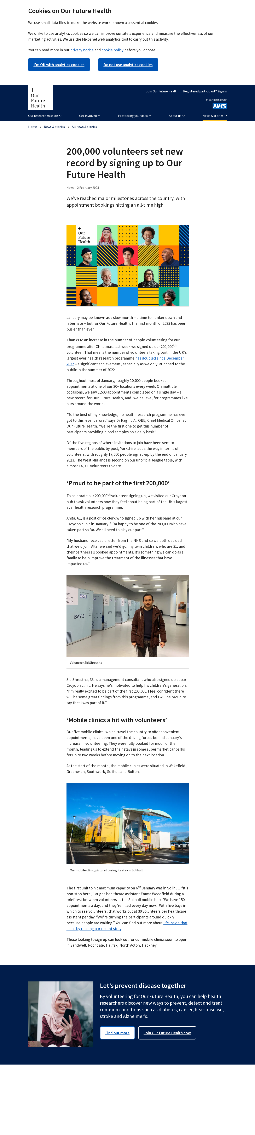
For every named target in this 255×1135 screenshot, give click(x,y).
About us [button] (177, 116)
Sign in (222, 91)
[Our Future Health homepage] (40, 97)
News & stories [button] (215, 116)
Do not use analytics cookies (128, 64)
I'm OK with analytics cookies (59, 64)
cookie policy (112, 49)
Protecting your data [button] (134, 116)
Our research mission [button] (45, 116)
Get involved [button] (89, 116)
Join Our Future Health (162, 91)
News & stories (54, 127)
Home (32, 127)
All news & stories (84, 127)
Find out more (117, 1032)
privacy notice (82, 49)
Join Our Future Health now (167, 1032)
